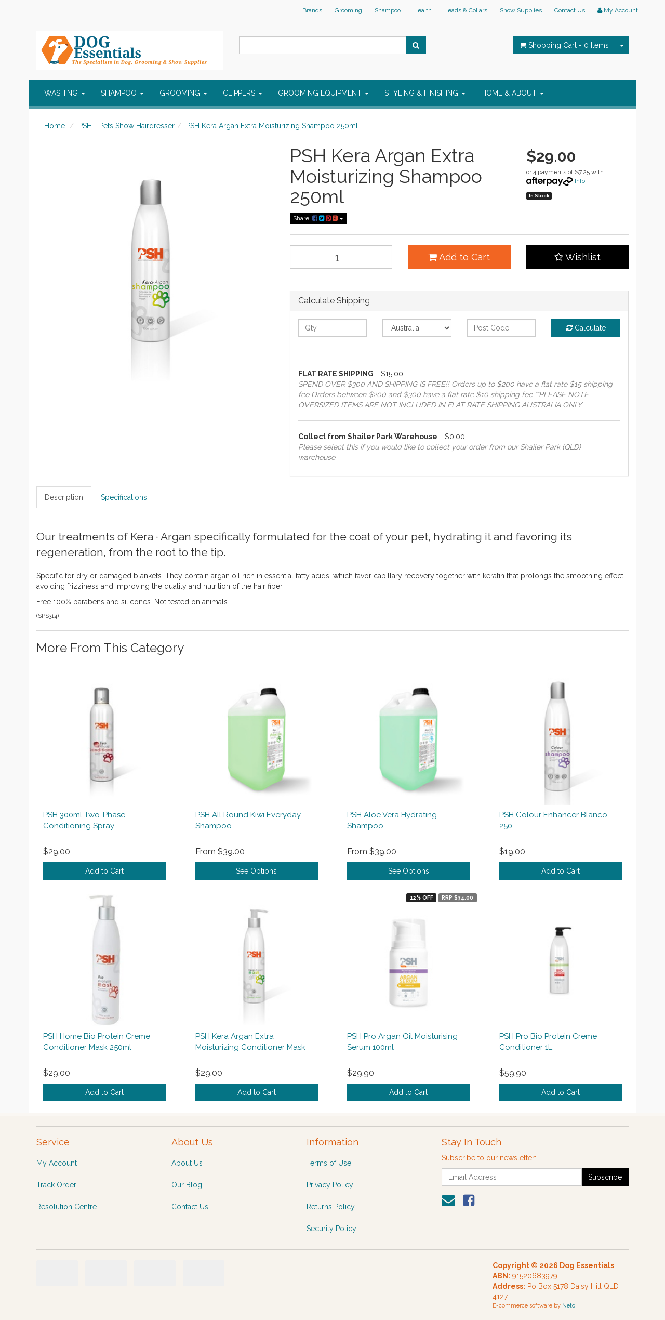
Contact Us (569, 10)
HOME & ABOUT (512, 93)
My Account (56, 1163)
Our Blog (186, 1185)
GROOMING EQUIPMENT (323, 93)
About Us (187, 1163)
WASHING (64, 93)
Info (580, 180)
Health (422, 10)
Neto (568, 1305)
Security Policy (331, 1228)
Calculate (586, 328)
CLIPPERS (242, 93)
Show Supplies (521, 10)
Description (64, 497)
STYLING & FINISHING (425, 93)
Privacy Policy (330, 1185)
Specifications (124, 497)
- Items (564, 45)
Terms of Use (329, 1163)
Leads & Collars (465, 10)
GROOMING (183, 93)
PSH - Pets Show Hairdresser (126, 126)
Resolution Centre (66, 1207)
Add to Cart (459, 257)
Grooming (348, 10)
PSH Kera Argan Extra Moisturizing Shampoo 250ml (272, 126)
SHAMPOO (122, 93)
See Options (256, 871)
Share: (318, 218)
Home (54, 126)
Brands (312, 10)
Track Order (56, 1185)
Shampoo (388, 10)
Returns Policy (331, 1207)
